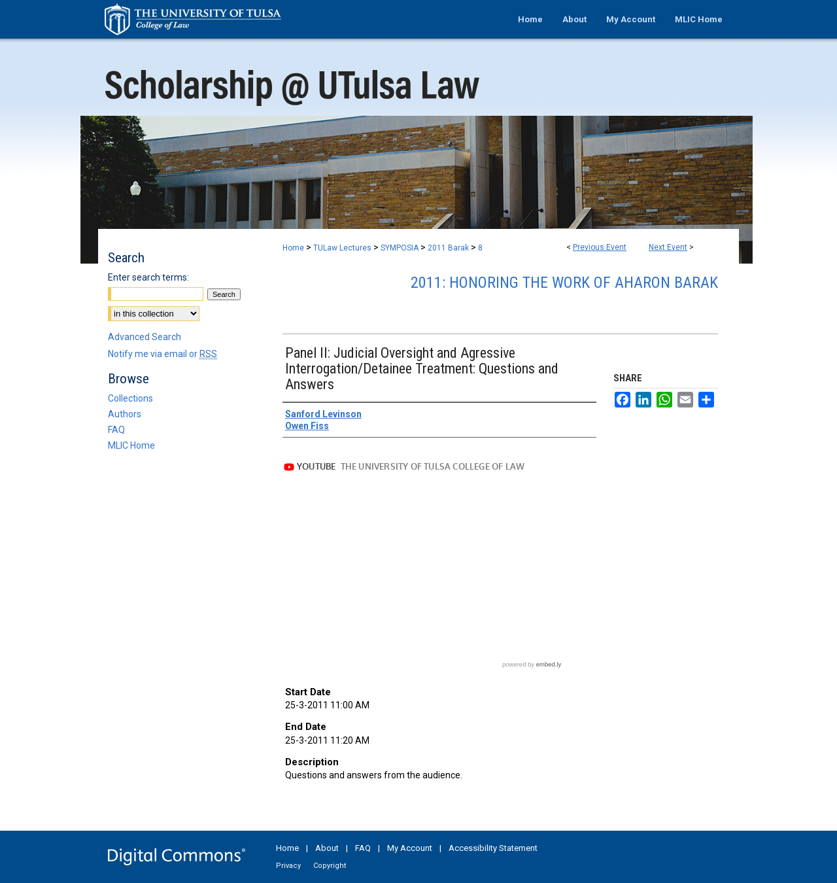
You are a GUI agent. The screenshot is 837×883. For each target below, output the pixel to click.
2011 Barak (449, 247)
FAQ (116, 429)
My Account (409, 848)
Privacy (288, 865)
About (327, 848)
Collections (130, 398)
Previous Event (599, 247)
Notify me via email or (162, 354)
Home (293, 247)
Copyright (329, 865)
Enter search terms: (148, 277)
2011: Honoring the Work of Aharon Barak (564, 282)
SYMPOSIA (400, 247)
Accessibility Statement (493, 848)
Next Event (668, 247)
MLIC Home (131, 445)
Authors (124, 414)
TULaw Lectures (343, 247)
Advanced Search (144, 337)
